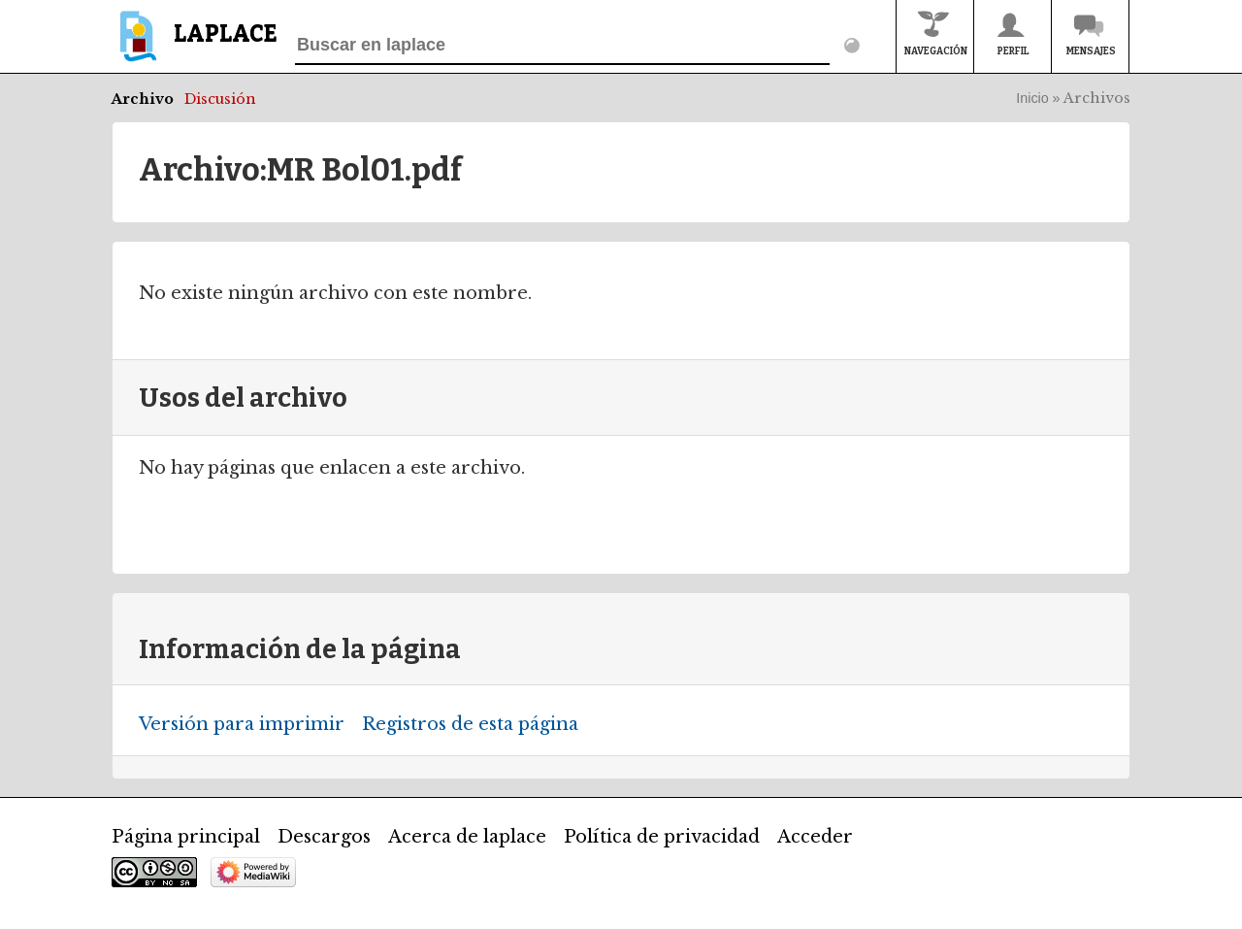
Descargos (324, 836)
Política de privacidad (662, 836)
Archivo (143, 99)
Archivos (1096, 98)
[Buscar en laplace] (562, 45)
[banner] (195, 45)
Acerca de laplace (467, 836)
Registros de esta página (470, 724)
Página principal (186, 836)
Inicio (1032, 98)
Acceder (815, 836)
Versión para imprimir (241, 724)
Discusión (220, 99)
